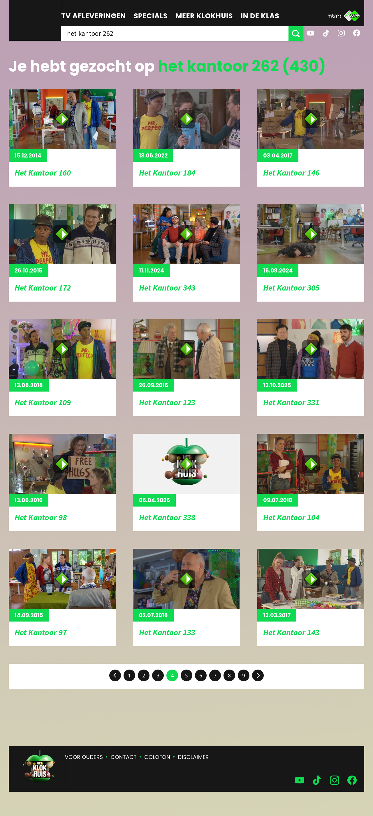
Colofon (157, 757)
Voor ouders (84, 757)
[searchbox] (174, 33)
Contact (124, 757)
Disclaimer (193, 757)
